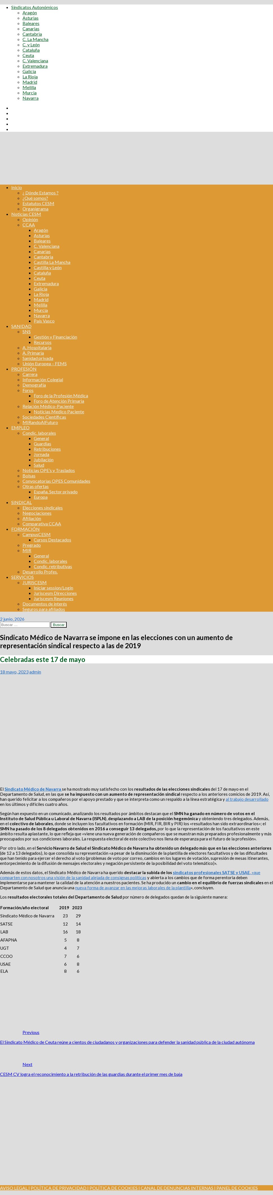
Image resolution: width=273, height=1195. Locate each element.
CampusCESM (37, 534)
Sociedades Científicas (44, 417)
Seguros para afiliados (44, 609)
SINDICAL (21, 502)
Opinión (30, 219)
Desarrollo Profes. (40, 571)
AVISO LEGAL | (15, 1188)
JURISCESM (35, 582)
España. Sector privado (56, 491)
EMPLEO (20, 427)
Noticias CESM (26, 214)
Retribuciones (47, 449)
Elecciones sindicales (43, 507)
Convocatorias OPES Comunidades (56, 481)
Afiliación (32, 518)
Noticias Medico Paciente (59, 411)
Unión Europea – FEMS (45, 363)
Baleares (31, 23)
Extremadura (35, 66)
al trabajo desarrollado (247, 799)
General (41, 438)
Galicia (29, 71)
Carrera (30, 374)
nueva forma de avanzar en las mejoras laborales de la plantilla (133, 887)
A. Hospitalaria (37, 347)
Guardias (42, 443)
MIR (27, 550)
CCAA (29, 224)
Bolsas (29, 475)
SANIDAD (21, 326)
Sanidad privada (38, 358)
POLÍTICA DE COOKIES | (114, 1188)
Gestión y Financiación (55, 336)
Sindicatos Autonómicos (34, 7)
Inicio (16, 187)
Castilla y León (48, 267)
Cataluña (31, 50)
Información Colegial (43, 379)
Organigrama (35, 208)
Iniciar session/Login (53, 587)
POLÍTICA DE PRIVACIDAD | (60, 1188)
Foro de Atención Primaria (59, 400)
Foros (28, 390)
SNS (27, 331)
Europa (41, 497)
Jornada (41, 454)
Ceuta (28, 55)
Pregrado (32, 545)
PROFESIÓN (24, 368)
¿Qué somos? (35, 198)
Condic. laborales (39, 433)
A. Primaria (33, 352)
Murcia (30, 92)
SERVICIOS (22, 577)
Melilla (29, 87)
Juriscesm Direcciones (55, 593)
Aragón (30, 12)
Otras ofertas (36, 486)
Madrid (30, 82)
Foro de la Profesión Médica (61, 395)
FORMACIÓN (25, 529)
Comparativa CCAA (42, 523)
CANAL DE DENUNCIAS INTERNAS (176, 1188)
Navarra (31, 98)
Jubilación (43, 459)
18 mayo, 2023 (14, 671)
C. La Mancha (35, 39)
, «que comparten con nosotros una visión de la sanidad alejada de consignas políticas (130, 875)
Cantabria (32, 34)
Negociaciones (37, 513)
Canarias (31, 28)
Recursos (43, 342)
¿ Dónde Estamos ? (41, 192)
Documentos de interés (45, 603)
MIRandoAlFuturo (40, 422)
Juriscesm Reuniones (53, 598)
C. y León (31, 44)
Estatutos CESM (38, 203)
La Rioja (30, 76)
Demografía (34, 384)
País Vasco (44, 320)
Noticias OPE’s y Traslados (49, 470)
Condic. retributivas (53, 566)
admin (35, 671)
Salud (39, 465)
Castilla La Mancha (52, 262)
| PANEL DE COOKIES (235, 1188)
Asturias (31, 18)
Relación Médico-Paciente (48, 406)
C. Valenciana (35, 60)
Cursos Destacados (52, 539)
